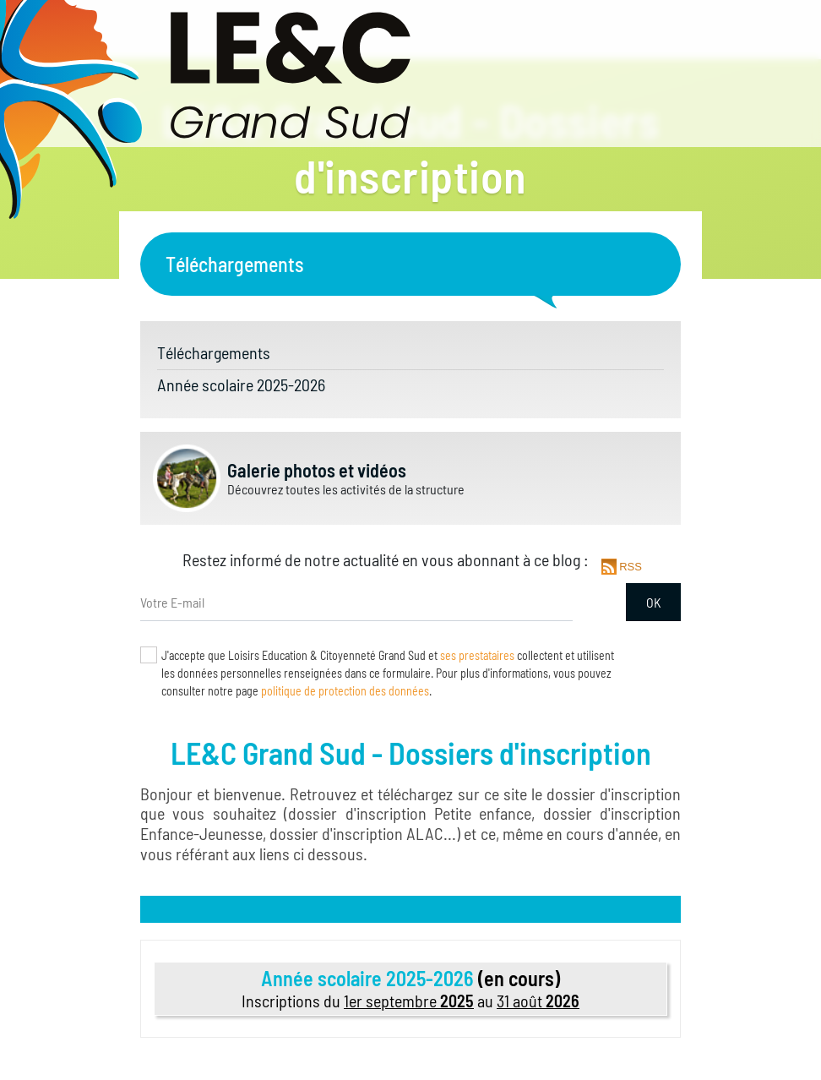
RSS (629, 566)
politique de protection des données (345, 691)
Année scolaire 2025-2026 (241, 384)
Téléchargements (213, 352)
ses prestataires (477, 655)
